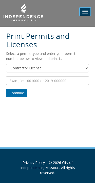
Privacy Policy (34, 162)
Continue (16, 92)
